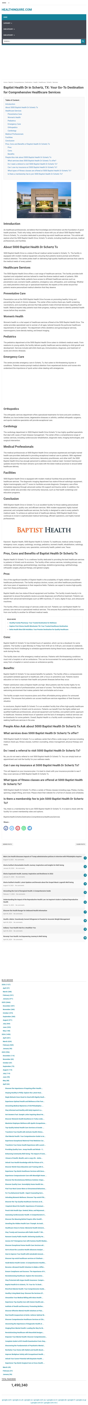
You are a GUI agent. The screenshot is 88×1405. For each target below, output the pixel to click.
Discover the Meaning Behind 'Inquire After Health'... (24, 1219)
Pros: (10, 147)
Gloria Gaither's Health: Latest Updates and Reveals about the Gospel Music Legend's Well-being (38, 882)
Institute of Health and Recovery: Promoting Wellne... (24, 1306)
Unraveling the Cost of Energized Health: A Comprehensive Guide (27, 891)
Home (5, 17)
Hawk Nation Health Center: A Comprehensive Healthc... (25, 1263)
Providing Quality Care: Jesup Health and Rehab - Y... (24, 1149)
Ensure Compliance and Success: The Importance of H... (25, 1271)
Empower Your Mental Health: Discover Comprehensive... (26, 1337)
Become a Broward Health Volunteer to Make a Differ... (25, 1267)
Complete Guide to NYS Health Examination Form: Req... (25, 1341)
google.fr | (71, 1400)
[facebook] (6, 828)
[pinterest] (17, 828)
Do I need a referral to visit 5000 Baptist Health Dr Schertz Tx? (32, 164)
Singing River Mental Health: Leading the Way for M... (24, 1328)
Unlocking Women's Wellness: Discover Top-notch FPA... (25, 1197)
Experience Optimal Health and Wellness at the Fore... (25, 1101)
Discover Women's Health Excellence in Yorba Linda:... (24, 1119)
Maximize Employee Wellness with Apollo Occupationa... (25, 1123)
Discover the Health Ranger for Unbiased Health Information (25, 910)
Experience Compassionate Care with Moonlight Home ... (26, 1175)
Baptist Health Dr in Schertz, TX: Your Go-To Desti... (24, 1284)
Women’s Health (14, 117)
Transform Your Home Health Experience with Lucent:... (25, 1145)
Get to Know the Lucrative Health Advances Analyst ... (24, 1250)
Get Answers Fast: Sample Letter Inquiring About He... (25, 1114)
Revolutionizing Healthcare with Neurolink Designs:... (24, 1332)
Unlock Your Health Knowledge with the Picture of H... (24, 1162)
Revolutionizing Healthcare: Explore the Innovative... (24, 1276)
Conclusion (9, 141)
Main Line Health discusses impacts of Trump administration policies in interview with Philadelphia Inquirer (42, 856)
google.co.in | (52, 1400)
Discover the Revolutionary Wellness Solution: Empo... (25, 1180)
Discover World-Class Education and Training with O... (24, 1167)
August (7, 1020)
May (6, 1031)
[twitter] (12, 828)
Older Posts (81, 844)
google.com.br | (37, 1403)
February (8, 995)
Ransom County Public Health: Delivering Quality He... (25, 1237)
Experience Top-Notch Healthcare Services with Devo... (25, 1171)
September (9, 1016)
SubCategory (8, 29)
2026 (6, 984)
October (8, 1013)
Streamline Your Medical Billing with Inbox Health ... (24, 1298)
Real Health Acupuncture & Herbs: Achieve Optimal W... (25, 1315)
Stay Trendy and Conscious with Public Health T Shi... (24, 1232)
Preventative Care (15, 114)
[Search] (42, 41)
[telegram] (29, 828)
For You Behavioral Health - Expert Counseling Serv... (24, 1193)
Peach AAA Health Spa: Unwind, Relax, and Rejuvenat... (25, 1210)
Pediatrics (12, 121)
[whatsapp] (23, 828)
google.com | (7, 1400)
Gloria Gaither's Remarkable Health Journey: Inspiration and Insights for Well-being (33, 865)
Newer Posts (7, 844)
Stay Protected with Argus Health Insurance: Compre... (25, 1280)
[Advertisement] (44, 63)
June (7, 1027)
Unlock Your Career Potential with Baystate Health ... (24, 1359)
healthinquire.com (17, 9)
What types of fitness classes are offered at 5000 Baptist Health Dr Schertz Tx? (39, 171)
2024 (6, 1034)
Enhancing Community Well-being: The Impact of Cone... (25, 1154)
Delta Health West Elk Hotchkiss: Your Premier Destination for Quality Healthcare (38, 629)
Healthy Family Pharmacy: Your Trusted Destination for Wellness (33, 623)
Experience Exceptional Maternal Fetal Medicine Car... (25, 1141)
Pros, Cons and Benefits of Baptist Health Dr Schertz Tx (27, 144)
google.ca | (28, 1400)
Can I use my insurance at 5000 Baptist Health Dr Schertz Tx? (32, 167)
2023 (6, 1052)
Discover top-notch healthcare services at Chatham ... (24, 1258)
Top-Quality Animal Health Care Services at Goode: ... (24, 1128)
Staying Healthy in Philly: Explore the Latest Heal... (23, 1093)
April (6, 988)
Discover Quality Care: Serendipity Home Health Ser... (24, 1184)
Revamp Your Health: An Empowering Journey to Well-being (25, 936)
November (9, 1009)
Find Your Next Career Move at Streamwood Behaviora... (25, 1189)
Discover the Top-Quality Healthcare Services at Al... (24, 1202)
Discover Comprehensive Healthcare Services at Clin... (25, 1319)
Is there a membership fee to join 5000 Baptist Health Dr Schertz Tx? (35, 174)
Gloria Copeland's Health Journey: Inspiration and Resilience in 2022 (28, 874)
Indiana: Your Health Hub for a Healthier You (19, 928)
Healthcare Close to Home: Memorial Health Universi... (25, 1228)
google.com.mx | (51, 1403)
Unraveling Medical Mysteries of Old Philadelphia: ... (24, 1106)
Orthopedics (12, 127)
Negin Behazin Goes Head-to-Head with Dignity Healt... (25, 1097)
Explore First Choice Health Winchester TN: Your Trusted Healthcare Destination (38, 626)
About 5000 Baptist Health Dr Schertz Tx (21, 107)
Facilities (9, 137)
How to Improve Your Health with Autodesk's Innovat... (24, 1254)
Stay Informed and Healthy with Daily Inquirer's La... (24, 1110)
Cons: (10, 151)
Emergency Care (14, 124)
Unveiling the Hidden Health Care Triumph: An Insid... (24, 1223)
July (6, 1024)
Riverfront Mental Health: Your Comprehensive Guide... (25, 1289)
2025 (6, 1002)
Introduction (10, 104)
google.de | (62, 1400)
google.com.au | (40, 1400)
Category (6, 23)
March (7, 992)
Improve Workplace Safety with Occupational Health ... (25, 1354)
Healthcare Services (13, 111)
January (8, 999)
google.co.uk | (18, 1400)
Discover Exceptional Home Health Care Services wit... (25, 1245)
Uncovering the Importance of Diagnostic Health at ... (24, 1324)
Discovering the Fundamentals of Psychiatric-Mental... (25, 1345)
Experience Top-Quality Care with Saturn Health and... (25, 1302)
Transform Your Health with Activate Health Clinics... (24, 1132)
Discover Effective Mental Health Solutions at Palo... (24, 1311)
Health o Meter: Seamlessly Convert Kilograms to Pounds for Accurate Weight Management (36, 919)
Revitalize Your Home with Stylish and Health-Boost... (24, 1350)
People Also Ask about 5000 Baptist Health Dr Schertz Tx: (28, 157)
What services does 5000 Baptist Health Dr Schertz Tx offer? (32, 161)
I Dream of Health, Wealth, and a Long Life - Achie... (24, 1158)
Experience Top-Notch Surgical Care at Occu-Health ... (25, 1363)
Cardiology (12, 131)
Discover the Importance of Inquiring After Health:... (24, 1088)
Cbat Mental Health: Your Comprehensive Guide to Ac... (25, 1136)
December (9, 1006)
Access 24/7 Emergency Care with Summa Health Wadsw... (26, 1241)
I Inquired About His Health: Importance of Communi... (25, 1206)
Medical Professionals (14, 134)
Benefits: (11, 154)
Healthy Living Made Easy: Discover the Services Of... (24, 1293)
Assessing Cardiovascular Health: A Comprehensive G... (25, 1215)
